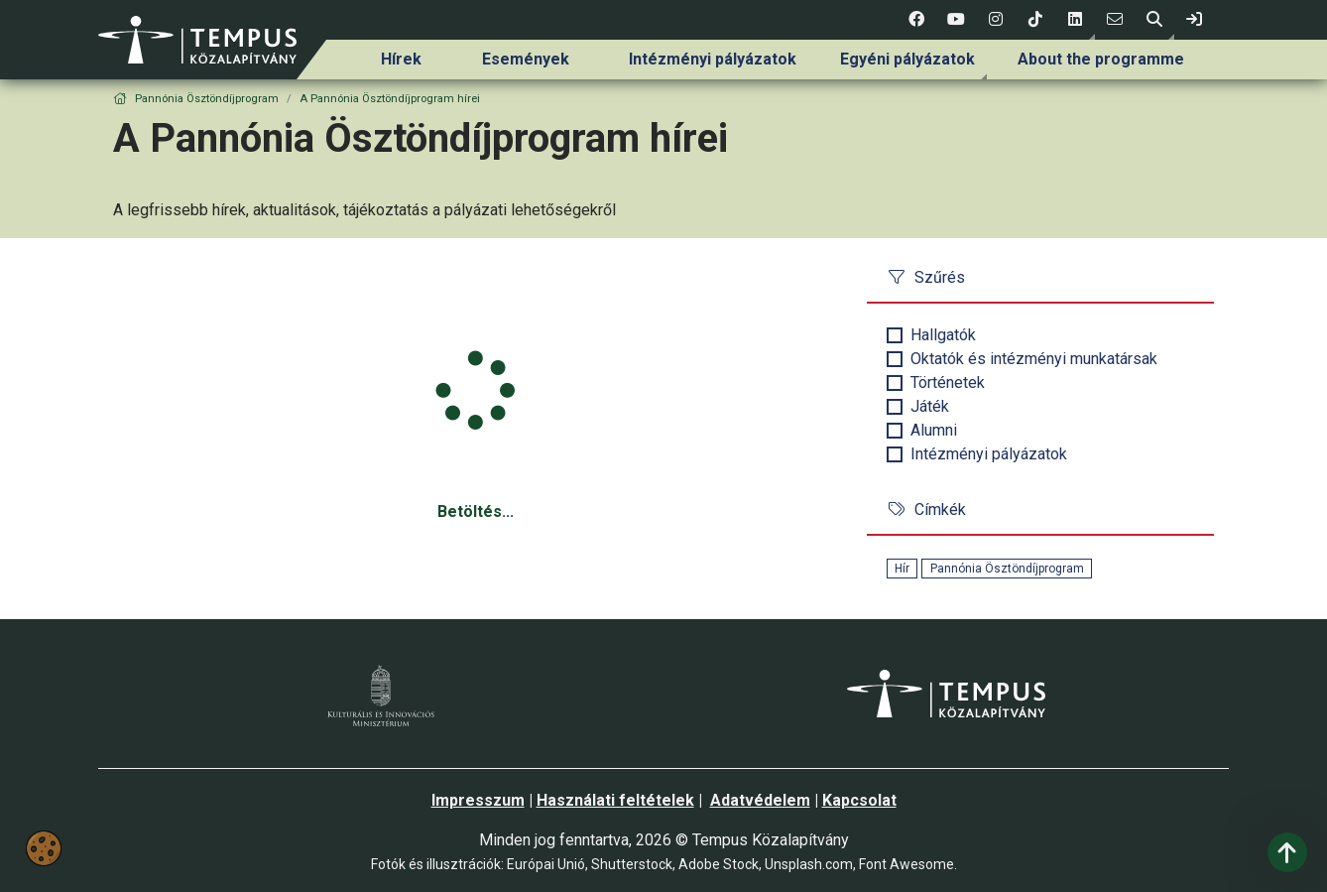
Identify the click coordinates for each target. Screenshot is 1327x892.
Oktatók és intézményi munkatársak (1033, 358)
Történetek (947, 382)
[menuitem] (402, 59)
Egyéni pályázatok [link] (907, 59)
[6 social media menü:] (1115, 20)
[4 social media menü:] (1035, 20)
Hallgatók (943, 334)
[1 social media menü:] (916, 20)
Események (525, 59)
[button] (1075, 20)
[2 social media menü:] (956, 20)
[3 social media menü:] (996, 20)
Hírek (401, 59)
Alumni (933, 430)
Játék (929, 406)
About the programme (1101, 59)
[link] (1194, 20)
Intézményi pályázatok (712, 59)
